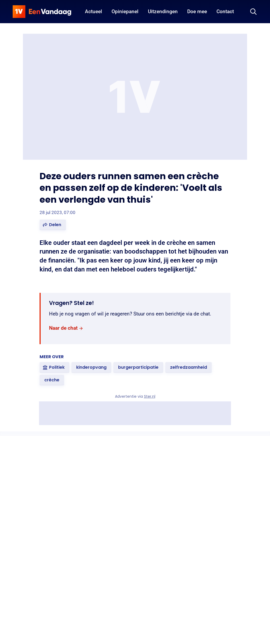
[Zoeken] (253, 11)
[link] (66, 328)
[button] (53, 225)
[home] (42, 11)
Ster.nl (149, 396)
